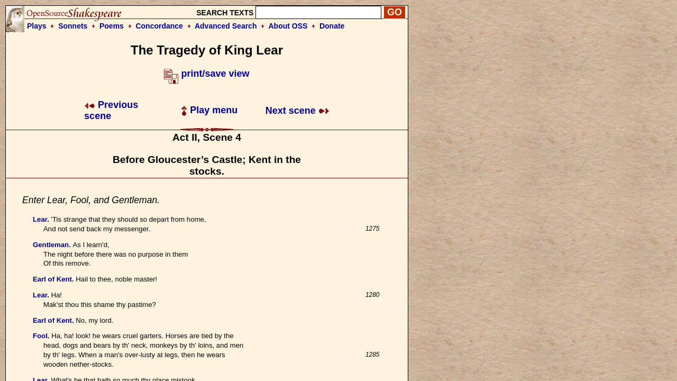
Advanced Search (226, 26)
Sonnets (72, 26)
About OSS (288, 26)
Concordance (158, 26)
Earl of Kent (52, 279)
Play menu (209, 110)
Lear (40, 219)
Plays (37, 26)
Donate (331, 26)
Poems (111, 26)
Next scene (298, 110)
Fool (40, 336)
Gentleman (51, 245)
